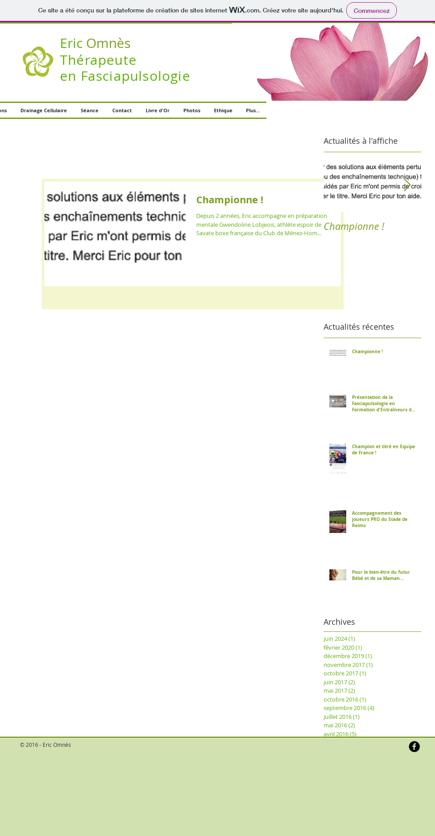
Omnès (95, 43)
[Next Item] (407, 185)
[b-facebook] (414, 746)
